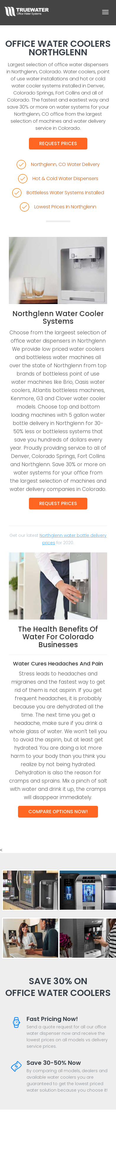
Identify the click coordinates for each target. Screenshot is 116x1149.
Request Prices (58, 143)
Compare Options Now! (58, 811)
